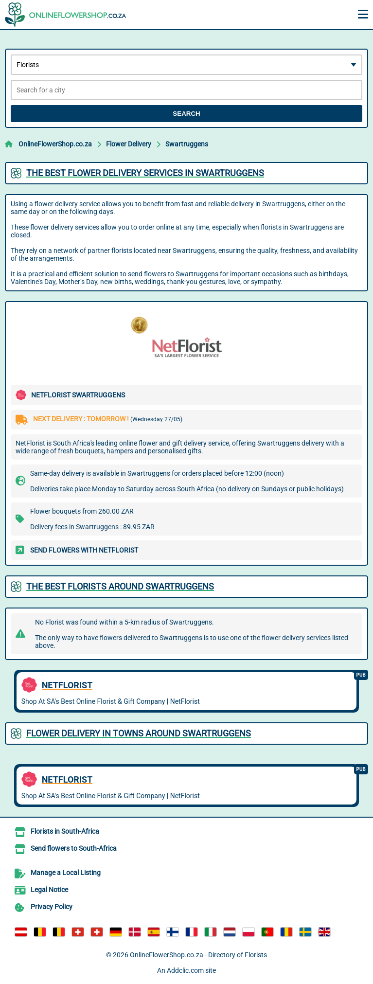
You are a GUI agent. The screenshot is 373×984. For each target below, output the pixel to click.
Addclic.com (185, 970)
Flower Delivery (128, 144)
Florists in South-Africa (65, 831)
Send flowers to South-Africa (74, 848)
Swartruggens (186, 144)
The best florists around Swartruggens (120, 586)
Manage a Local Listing (66, 873)
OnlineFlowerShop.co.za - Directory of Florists (198, 955)
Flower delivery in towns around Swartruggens (138, 733)
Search (186, 113)
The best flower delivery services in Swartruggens (145, 173)
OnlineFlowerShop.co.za (55, 144)
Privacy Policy (51, 907)
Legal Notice (49, 890)
